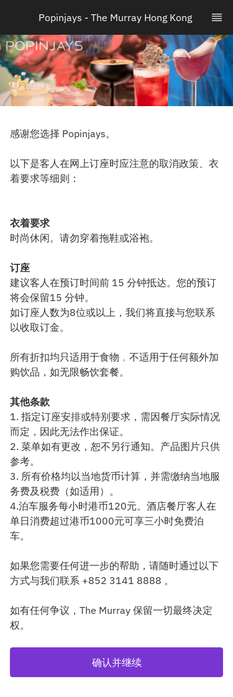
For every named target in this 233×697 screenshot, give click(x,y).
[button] (116, 662)
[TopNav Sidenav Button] (217, 17)
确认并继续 (117, 662)
